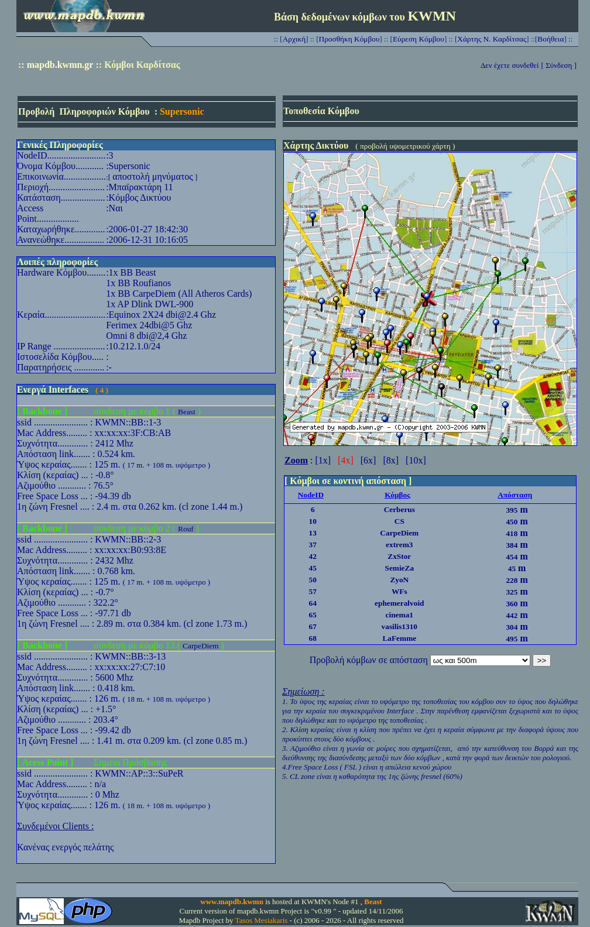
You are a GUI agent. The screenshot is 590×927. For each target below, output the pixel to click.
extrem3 (399, 544)
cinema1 (399, 614)
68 (313, 638)
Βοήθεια (550, 39)
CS (399, 521)
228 (511, 580)
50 (313, 579)
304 (511, 627)
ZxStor (399, 556)
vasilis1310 (399, 626)
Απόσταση (515, 494)
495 (511, 638)
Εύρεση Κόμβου (418, 39)
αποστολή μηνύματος (152, 176)
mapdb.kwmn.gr (60, 65)
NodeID (311, 494)
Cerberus (399, 509)
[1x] (323, 460)
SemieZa (399, 568)
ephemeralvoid (399, 603)
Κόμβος (397, 494)
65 (313, 614)
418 (511, 533)
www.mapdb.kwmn (231, 901)
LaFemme (399, 638)
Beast (186, 411)
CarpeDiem (200, 645)
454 (511, 556)
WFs (399, 591)
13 (313, 532)
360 (511, 603)
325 (511, 592)
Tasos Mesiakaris (261, 920)
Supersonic (182, 111)
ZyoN (399, 579)
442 (511, 615)
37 (313, 544)
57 (313, 591)
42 (313, 556)
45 (313, 568)
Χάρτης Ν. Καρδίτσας (491, 39)
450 (511, 521)
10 (313, 521)
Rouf (186, 528)
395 (511, 510)
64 (313, 603)
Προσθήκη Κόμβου (349, 39)
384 (511, 545)
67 (313, 626)
